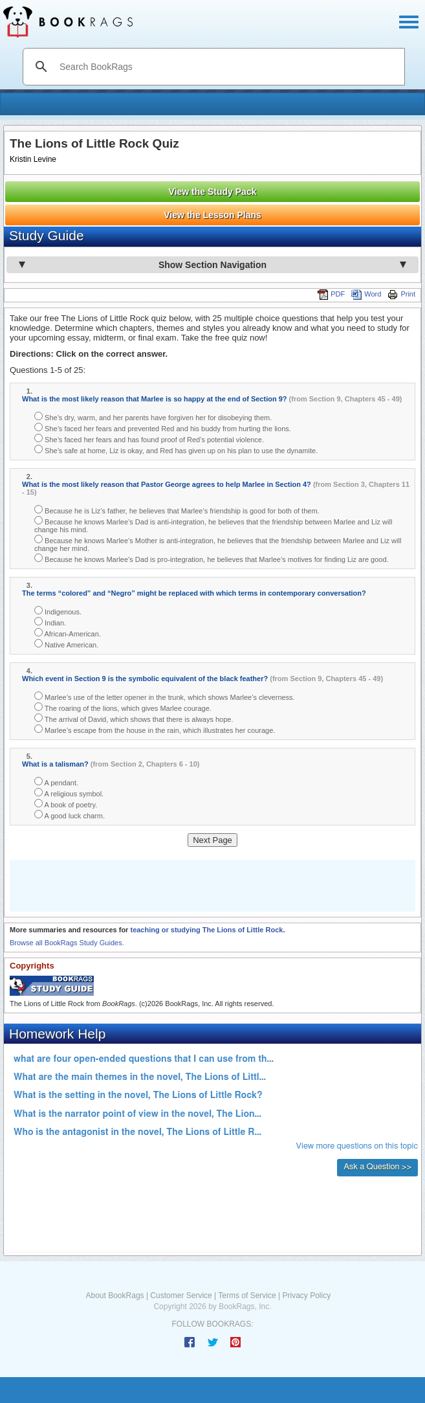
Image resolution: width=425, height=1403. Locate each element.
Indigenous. (58, 611)
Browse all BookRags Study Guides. (67, 943)
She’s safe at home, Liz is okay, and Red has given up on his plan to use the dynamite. (176, 450)
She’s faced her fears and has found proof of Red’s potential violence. (149, 438)
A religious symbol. (69, 793)
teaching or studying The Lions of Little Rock (206, 930)
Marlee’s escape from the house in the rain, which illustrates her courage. (154, 729)
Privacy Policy (306, 1295)
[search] (227, 66)
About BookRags (115, 1295)
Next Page (212, 840)
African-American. (67, 633)
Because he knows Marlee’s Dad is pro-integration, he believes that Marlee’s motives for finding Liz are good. (211, 558)
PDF (331, 294)
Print (401, 294)
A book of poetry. (65, 804)
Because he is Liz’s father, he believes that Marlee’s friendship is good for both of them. (177, 510)
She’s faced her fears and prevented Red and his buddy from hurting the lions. (162, 427)
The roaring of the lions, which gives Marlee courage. (123, 707)
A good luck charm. (69, 815)
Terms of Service (247, 1295)
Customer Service (181, 1295)
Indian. (50, 622)
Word (366, 294)
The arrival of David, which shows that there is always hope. (134, 718)
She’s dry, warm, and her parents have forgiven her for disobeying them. (153, 416)
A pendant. (56, 782)
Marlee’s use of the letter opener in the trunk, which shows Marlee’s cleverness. (164, 696)
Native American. (66, 644)
